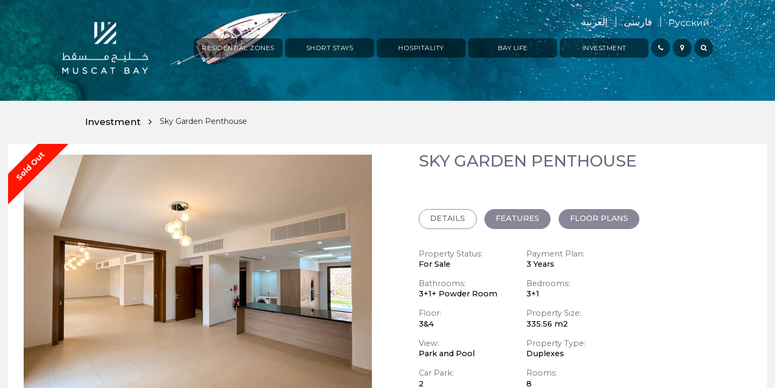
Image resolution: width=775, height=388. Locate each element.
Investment (118, 121)
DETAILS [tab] (447, 218)
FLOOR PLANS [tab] (599, 218)
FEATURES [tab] (517, 218)
